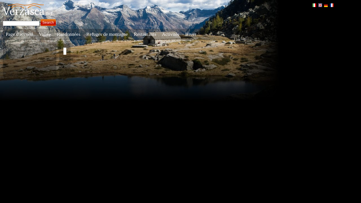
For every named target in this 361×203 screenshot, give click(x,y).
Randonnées (68, 34)
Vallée (45, 34)
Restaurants (145, 34)
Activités (170, 34)
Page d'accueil (19, 34)
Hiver (190, 34)
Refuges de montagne (107, 34)
